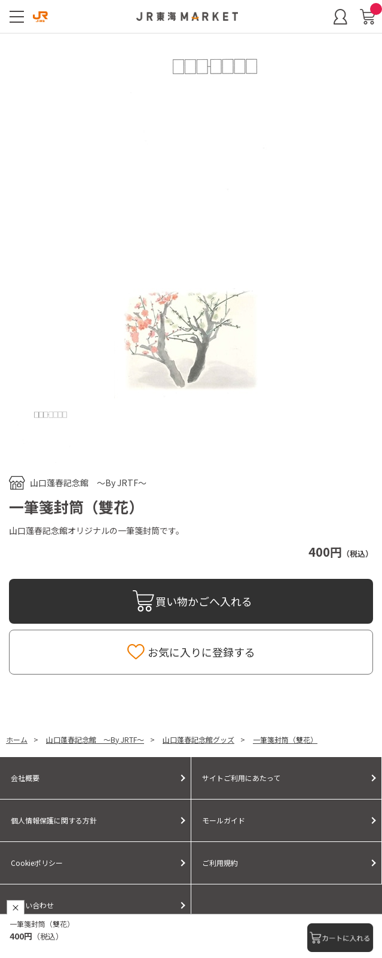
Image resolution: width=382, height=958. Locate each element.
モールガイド (223, 820)
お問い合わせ (32, 905)
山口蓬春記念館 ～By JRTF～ (88, 483)
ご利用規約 (220, 863)
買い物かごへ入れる (203, 601)
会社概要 (25, 778)
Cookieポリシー (37, 863)
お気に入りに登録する (201, 652)
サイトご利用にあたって (241, 778)
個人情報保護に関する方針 (54, 820)
